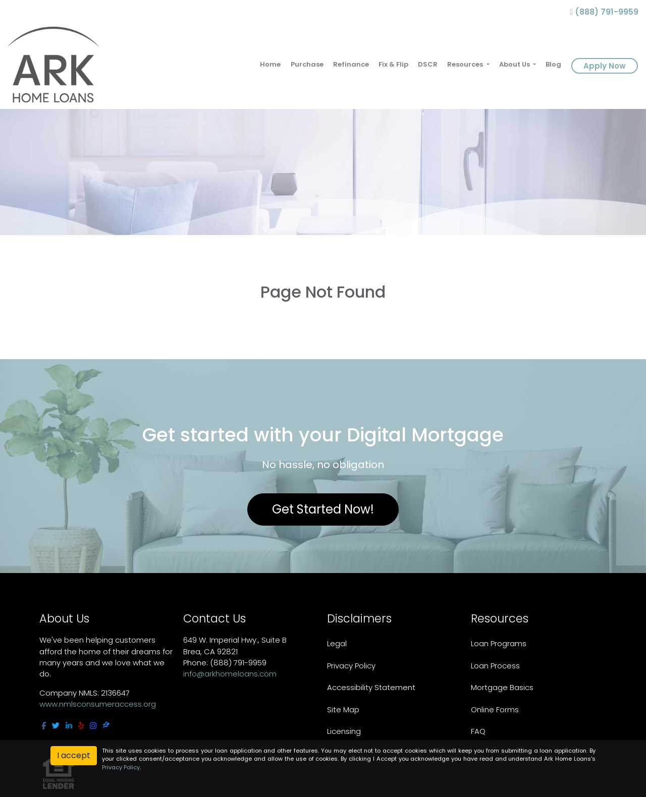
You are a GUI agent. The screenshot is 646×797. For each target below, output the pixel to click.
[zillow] (106, 725)
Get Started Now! (323, 509)
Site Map (343, 709)
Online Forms (495, 709)
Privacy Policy (351, 665)
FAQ (478, 731)
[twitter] (56, 725)
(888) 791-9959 (604, 12)
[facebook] (43, 725)
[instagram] (93, 725)
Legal (337, 643)
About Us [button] (515, 64)
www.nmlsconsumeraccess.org (97, 704)
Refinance (351, 64)
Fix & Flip (393, 64)
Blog (553, 64)
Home (270, 64)
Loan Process (495, 665)
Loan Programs (498, 643)
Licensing (344, 731)
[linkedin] (69, 725)
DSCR (428, 64)
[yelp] (81, 725)
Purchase (307, 64)
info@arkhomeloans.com (230, 673)
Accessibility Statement (371, 687)
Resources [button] (465, 64)
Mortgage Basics (502, 687)
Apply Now (604, 66)
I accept (73, 755)
